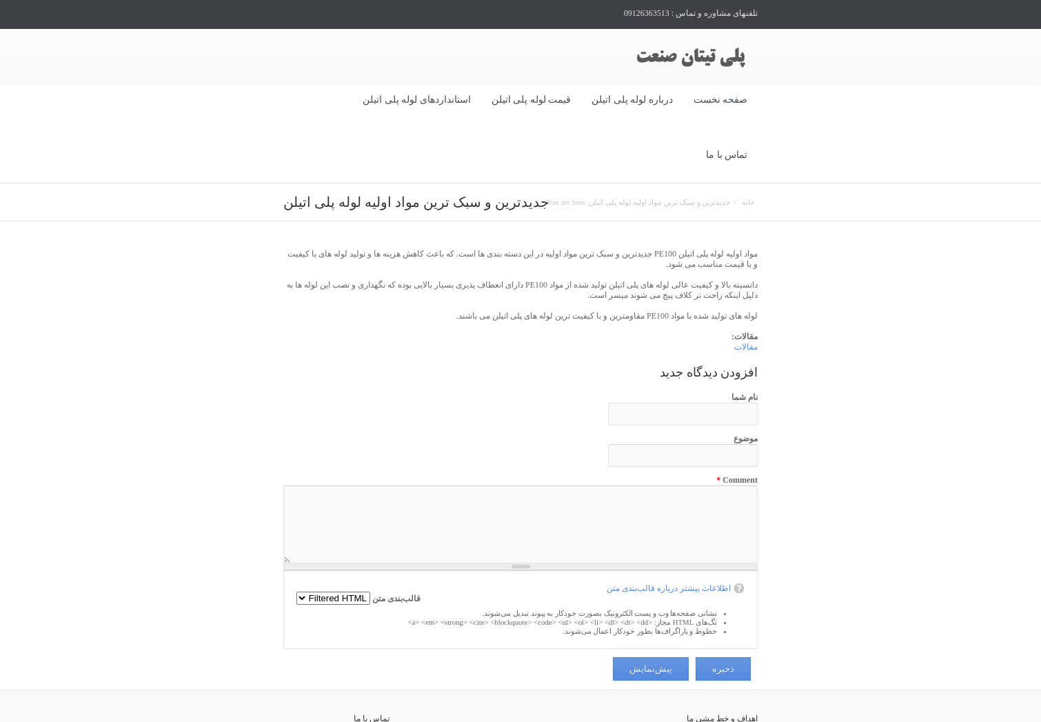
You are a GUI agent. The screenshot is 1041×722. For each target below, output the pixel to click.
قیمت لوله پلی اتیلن (532, 99)
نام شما (744, 341)
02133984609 (339, 713)
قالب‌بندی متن (395, 543)
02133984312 (339, 703)
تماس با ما (726, 155)
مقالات (746, 291)
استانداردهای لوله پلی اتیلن (417, 99)
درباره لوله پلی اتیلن (632, 99)
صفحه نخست (721, 99)
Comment (737, 424)
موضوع (746, 383)
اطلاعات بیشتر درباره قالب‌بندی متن (669, 532)
